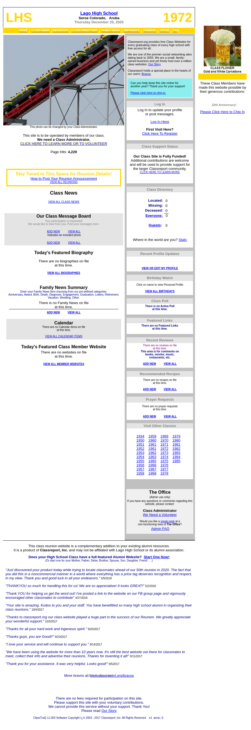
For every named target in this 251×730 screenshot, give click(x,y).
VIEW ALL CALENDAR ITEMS (63, 336)
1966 (152, 465)
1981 (176, 444)
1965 (152, 461)
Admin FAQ (160, 529)
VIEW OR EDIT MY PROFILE (160, 268)
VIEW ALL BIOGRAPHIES (63, 272)
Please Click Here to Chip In (222, 112)
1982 (176, 449)
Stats (183, 240)
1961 (152, 444)
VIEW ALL (74, 231)
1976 (164, 465)
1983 (176, 453)
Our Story (154, 64)
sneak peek (168, 521)
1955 (140, 461)
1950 (140, 440)
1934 (140, 436)
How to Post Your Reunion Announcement (63, 178)
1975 (164, 461)
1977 (164, 469)
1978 (164, 473)
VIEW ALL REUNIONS (64, 182)
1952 (140, 449)
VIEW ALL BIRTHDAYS (159, 291)
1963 (152, 457)
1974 (164, 457)
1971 (164, 444)
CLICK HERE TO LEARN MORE (160, 172)
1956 (140, 465)
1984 (176, 457)
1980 (176, 440)
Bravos (146, 73)
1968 (152, 473)
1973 (164, 453)
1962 (152, 453)
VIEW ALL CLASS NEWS (63, 201)
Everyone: (154, 216)
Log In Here (159, 122)
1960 (152, 440)
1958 (140, 473)
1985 (176, 461)
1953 (140, 453)
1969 (164, 436)
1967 (152, 469)
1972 (164, 449)
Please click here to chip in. (148, 92)
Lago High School (99, 13)
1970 (164, 440)
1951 (140, 444)
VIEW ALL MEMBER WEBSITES (63, 364)
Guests (155, 225)
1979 (176, 436)
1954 (140, 457)
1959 (152, 436)
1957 (140, 469)
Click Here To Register (159, 133)
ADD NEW (53, 231)
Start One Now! (156, 557)
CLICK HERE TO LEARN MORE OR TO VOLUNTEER (63, 144)
